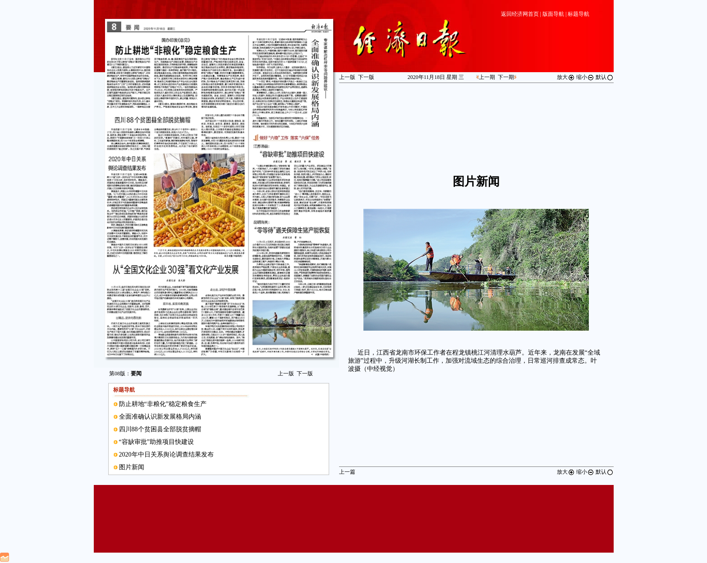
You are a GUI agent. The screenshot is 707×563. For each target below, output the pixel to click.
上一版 (286, 373)
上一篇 (347, 472)
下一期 (506, 77)
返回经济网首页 (520, 14)
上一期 (487, 77)
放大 (566, 77)
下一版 (305, 373)
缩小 (585, 77)
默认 (605, 77)
